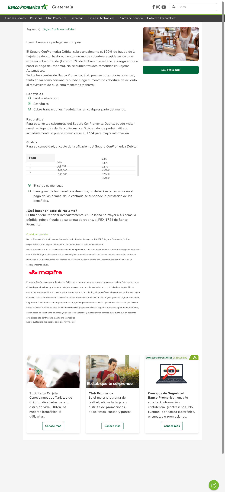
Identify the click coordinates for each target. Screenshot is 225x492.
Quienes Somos (15, 18)
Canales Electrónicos (101, 18)
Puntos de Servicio (131, 18)
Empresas (76, 18)
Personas (36, 18)
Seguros (31, 29)
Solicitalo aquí (170, 70)
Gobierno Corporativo (161, 18)
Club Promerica (56, 18)
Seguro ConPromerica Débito (59, 29)
